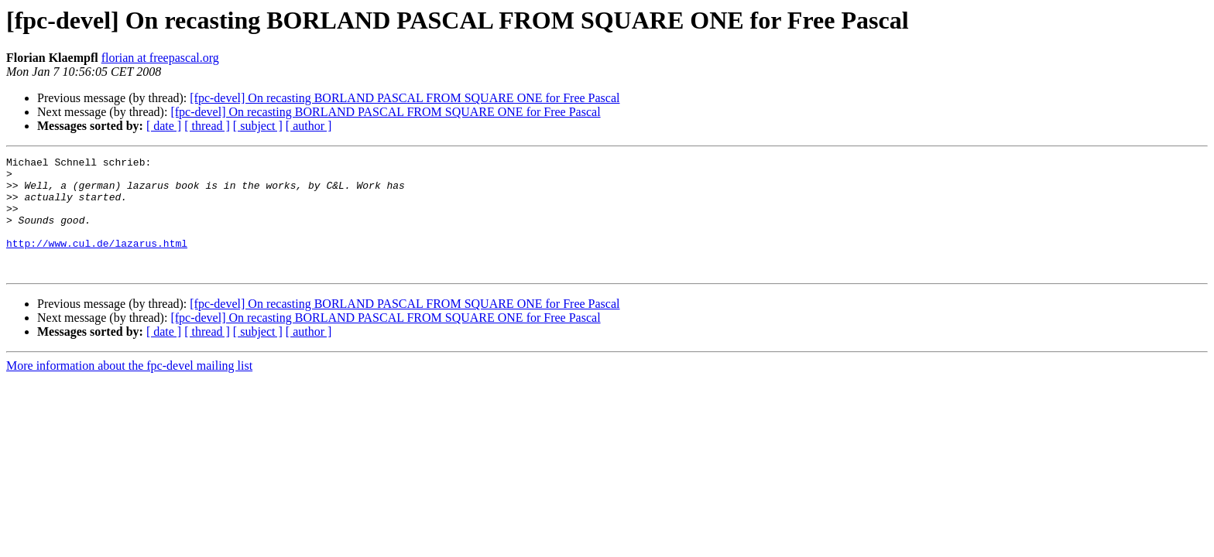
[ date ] (163, 125)
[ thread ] (207, 125)
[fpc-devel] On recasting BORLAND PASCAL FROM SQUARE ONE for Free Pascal (404, 97)
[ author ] (309, 125)
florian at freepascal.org (160, 57)
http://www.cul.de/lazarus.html (96, 261)
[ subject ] (258, 125)
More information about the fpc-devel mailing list (129, 388)
